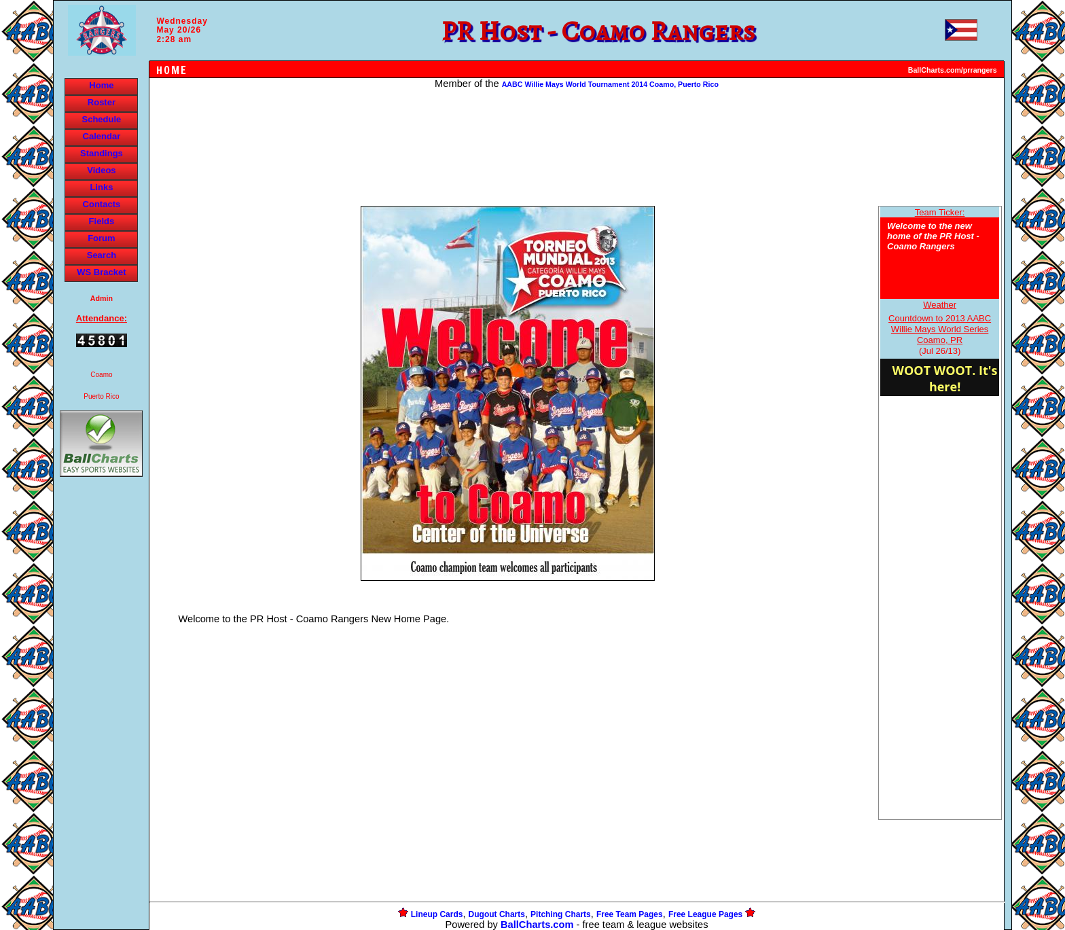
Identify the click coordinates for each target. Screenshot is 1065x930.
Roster (101, 102)
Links (101, 187)
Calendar (102, 136)
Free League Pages (705, 914)
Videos (101, 170)
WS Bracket (101, 272)
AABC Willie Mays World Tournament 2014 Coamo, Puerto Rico (610, 84)
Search (101, 255)
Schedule (102, 119)
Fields (102, 221)
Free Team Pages (629, 914)
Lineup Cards (437, 914)
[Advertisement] (101, 714)
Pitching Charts (560, 914)
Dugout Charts (497, 914)
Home (101, 85)
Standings (101, 153)
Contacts (102, 204)
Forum (101, 238)
